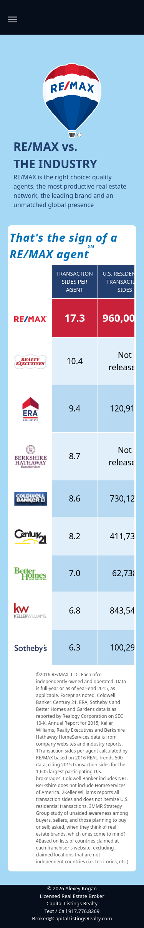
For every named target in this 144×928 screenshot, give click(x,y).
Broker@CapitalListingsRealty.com (72, 918)
